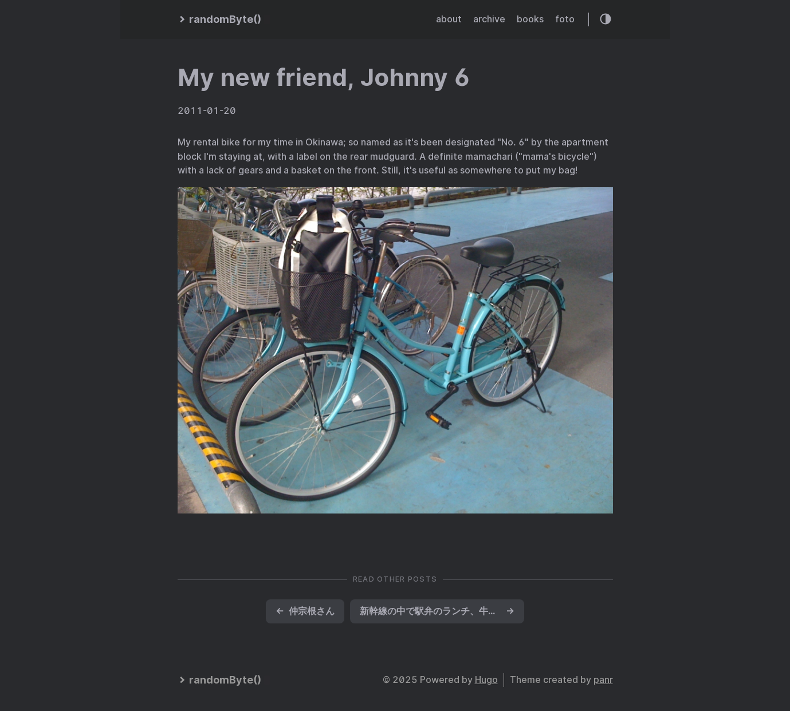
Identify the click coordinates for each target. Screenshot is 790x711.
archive (489, 19)
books (530, 19)
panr (603, 679)
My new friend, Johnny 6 (324, 77)
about (449, 19)
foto (565, 19)
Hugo (486, 679)
